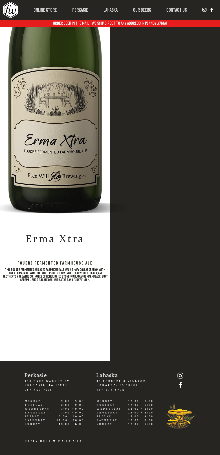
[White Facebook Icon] (211, 10)
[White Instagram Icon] (204, 10)
